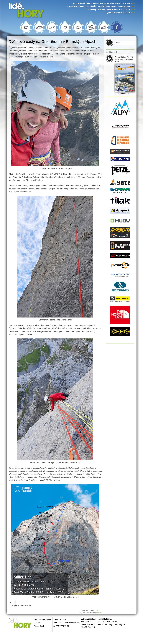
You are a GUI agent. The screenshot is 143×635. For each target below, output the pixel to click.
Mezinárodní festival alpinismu (66, 623)
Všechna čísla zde (122, 94)
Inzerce (37, 623)
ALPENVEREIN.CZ (61, 626)
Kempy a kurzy (59, 619)
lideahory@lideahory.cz (114, 624)
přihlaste (98, 612)
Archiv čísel (39, 626)
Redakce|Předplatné (42, 619)
